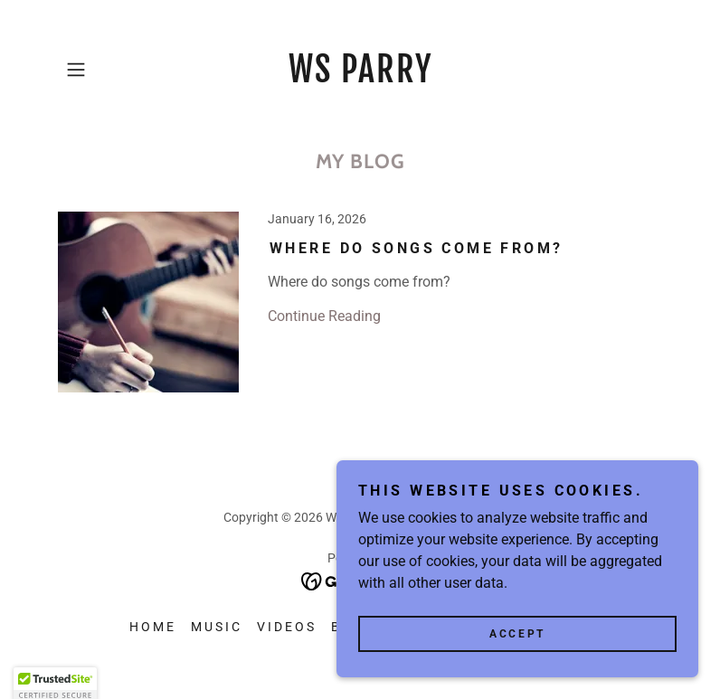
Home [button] (152, 626)
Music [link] (216, 626)
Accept (517, 671)
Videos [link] (287, 626)
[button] (103, 70)
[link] (360, 77)
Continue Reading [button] (324, 316)
